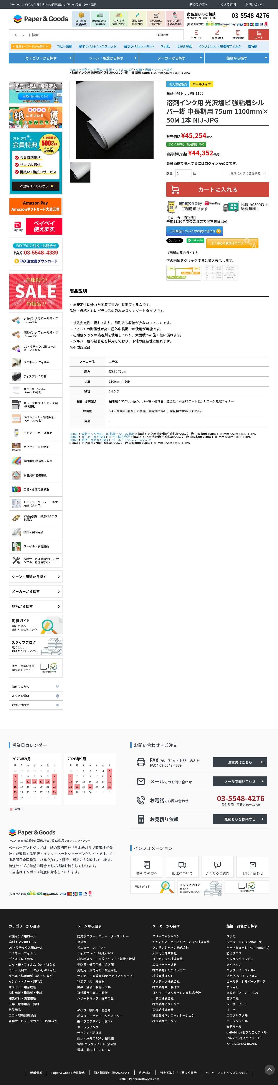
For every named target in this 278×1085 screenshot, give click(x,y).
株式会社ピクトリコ (166, 1004)
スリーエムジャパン (166, 936)
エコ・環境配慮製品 (22, 1015)
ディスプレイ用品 (21, 959)
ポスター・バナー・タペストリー (100, 1016)
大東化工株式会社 (164, 953)
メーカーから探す (93, 437)
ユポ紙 (165, 46)
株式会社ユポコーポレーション (173, 1015)
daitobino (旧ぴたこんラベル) (247, 1032)
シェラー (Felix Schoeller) (244, 942)
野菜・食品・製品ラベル (94, 987)
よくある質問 (227, 4)
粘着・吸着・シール (149, 69)
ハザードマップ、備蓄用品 (95, 998)
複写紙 (252, 46)
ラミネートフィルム (22, 953)
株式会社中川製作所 (166, 987)
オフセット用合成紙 (22, 987)
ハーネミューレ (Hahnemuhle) (247, 947)
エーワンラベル (237, 1021)
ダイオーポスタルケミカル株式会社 (176, 992)
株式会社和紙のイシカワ (169, 970)
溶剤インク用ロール (22, 942)
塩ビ (169, 69)
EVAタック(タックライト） (244, 1038)
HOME (74, 69)
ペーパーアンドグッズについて (226, 1072)
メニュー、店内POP (91, 947)
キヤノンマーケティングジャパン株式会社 (181, 942)
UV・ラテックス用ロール (26, 947)
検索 (177, 34)
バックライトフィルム (241, 970)
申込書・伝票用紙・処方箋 (95, 964)
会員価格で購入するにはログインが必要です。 (202, 163)
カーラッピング (87, 1027)
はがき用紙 (184, 46)
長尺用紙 (232, 987)
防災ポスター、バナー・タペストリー (103, 936)
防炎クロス (234, 953)
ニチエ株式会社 (119, 437)
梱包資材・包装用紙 (22, 998)
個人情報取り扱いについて (112, 1072)
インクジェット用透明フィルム (220, 46)
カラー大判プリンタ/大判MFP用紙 (32, 970)
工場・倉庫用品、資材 (24, 1004)
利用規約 (145, 1072)
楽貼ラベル (234, 1026)
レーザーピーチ (237, 1004)
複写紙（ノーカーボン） (243, 992)
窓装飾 (81, 942)
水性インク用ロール (22, 936)
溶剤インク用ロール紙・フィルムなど (107, 69)
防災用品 (15, 1009)
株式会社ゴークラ (164, 1021)
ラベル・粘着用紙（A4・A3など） (32, 976)
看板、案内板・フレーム (94, 1049)
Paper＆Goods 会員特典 (68, 1072)
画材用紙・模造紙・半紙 (25, 992)
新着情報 (36, 1072)
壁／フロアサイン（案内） (95, 1021)
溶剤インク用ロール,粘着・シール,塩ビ (108, 434)
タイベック (234, 964)
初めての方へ (199, 4)
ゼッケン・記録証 (89, 1032)
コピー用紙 (64, 46)
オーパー (232, 1009)
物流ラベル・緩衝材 (90, 981)
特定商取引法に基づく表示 (178, 1072)
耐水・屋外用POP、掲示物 (95, 1038)
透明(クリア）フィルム (242, 976)
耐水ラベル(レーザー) (139, 46)
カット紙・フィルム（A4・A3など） (33, 964)
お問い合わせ (255, 4)
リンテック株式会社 (166, 981)
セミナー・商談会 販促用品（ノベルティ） (106, 976)
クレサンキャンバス (240, 959)
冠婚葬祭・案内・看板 (92, 992)
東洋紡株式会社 (163, 1009)
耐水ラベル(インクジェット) (98, 46)
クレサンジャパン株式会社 (170, 947)
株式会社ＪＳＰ (163, 976)
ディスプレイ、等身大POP (95, 953)
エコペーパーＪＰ (164, 964)
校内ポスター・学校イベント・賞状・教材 (106, 959)
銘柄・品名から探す (95, 440)
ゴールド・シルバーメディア (131, 440)
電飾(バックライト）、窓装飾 (96, 1044)
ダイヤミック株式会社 (167, 959)
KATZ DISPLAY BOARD (241, 1043)
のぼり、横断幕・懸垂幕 (93, 1010)
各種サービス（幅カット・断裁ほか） (34, 1021)
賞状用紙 (232, 998)
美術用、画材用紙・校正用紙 (97, 970)
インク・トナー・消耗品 (25, 981)
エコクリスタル (237, 1015)
